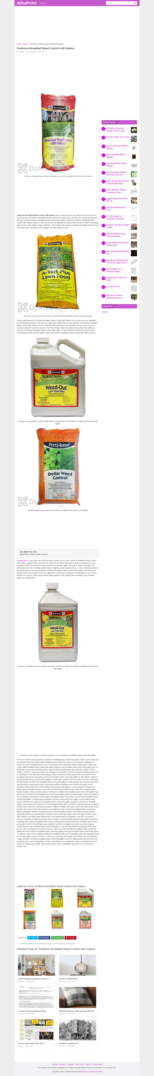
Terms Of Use (79, 1064)
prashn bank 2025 (96, 1072)
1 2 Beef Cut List (113, 286)
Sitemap (55, 1064)
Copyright (70, 1064)
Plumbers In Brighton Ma (68, 1043)
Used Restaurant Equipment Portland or (33, 979)
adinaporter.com (23, 560)
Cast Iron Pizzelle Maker (68, 979)
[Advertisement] (77, 25)
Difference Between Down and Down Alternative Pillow (80, 1011)
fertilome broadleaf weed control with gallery (37, 944)
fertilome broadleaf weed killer (64, 944)
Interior (43, 3)
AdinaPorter (27, 3)
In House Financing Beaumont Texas (32, 1011)
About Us (88, 1064)
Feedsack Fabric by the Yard (118, 137)
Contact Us (62, 1064)
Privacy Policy (97, 1064)
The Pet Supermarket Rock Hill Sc (31, 1043)
